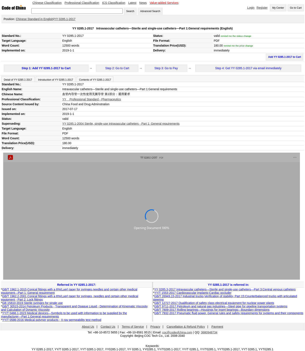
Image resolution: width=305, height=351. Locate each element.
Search (130, 11)
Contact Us (108, 326)
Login (250, 7)
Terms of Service (133, 326)
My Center (278, 7)
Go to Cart (296, 7)
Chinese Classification (47, 2)
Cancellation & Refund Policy (186, 326)
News (143, 2)
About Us (88, 326)
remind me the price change (238, 45)
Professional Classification (82, 2)
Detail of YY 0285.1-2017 (18, 79)
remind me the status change (236, 36)
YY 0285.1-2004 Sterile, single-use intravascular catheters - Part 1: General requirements (121, 123)
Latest (132, 2)
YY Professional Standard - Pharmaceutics (91, 99)
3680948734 (209, 332)
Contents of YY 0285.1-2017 (95, 79)
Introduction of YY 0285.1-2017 (55, 79)
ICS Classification (113, 2)
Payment (217, 326)
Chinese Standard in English (34, 19)
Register (262, 7)
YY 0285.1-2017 (64, 19)
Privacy (155, 326)
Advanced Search (150, 11)
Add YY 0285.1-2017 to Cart (284, 56)
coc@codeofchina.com (177, 332)
